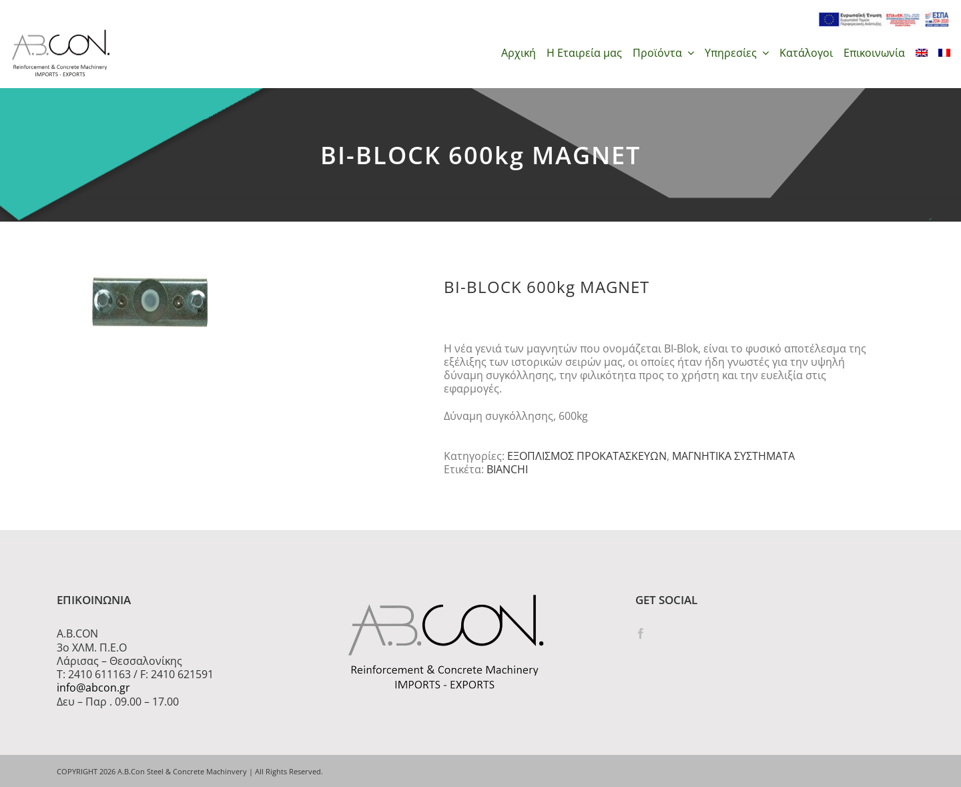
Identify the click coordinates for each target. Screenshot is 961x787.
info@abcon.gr (93, 687)
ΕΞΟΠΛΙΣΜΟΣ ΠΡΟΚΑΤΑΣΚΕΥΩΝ (587, 456)
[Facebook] (640, 633)
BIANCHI (507, 469)
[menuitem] (922, 52)
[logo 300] (61, 33)
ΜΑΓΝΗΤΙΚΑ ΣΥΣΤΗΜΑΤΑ (733, 456)
